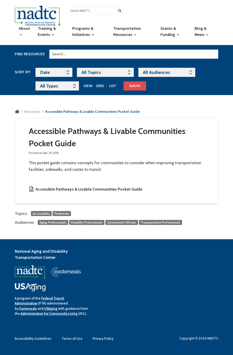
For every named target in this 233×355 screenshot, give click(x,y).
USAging (50, 309)
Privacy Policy (103, 339)
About (24, 31)
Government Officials (121, 222)
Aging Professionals (53, 222)
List (112, 86)
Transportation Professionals (160, 222)
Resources (32, 111)
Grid (100, 86)
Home (17, 111)
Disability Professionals (87, 222)
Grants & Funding (169, 31)
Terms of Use (72, 339)
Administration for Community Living (49, 314)
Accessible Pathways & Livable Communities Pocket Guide (88, 189)
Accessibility (41, 213)
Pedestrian (61, 213)
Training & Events (47, 31)
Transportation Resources (127, 31)
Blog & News (201, 31)
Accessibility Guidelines (33, 339)
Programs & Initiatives (83, 31)
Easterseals (28, 309)
